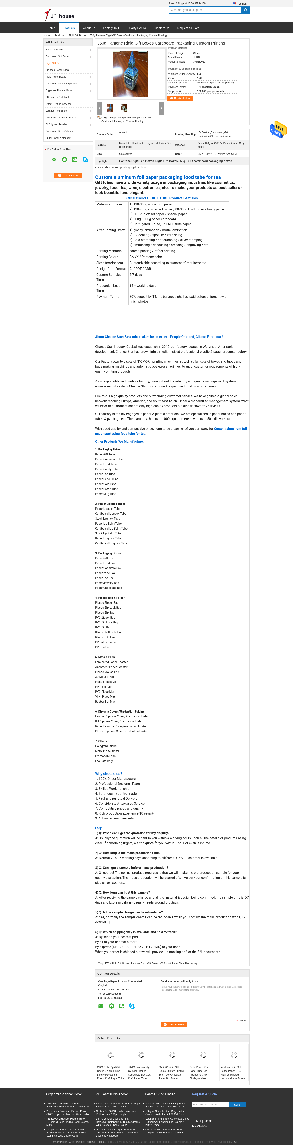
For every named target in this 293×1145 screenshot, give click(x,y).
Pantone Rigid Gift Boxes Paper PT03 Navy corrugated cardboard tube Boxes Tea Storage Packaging (233, 1075)
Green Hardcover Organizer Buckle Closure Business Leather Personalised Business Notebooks (117, 1132)
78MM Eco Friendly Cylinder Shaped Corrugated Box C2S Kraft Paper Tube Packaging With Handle (141, 1075)
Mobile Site (199, 1126)
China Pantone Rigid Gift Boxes (86, 1141)
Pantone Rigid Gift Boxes (144, 963)
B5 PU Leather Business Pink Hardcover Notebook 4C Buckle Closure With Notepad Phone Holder (118, 1121)
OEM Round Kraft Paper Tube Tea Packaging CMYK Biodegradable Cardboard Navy (199, 1075)
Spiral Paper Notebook (58, 138)
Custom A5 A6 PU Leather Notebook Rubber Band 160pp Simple (116, 1113)
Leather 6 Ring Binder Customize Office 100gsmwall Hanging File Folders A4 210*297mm (167, 1121)
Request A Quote (188, 28)
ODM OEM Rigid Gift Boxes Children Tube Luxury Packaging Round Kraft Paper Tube (110, 1073)
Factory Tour (111, 28)
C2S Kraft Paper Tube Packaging (178, 963)
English (244, 3)
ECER (236, 1141)
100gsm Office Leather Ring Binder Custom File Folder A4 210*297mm (164, 1113)
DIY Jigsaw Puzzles (56, 124)
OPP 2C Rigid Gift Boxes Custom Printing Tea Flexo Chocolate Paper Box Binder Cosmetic (171, 1075)
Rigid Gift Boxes (77, 35)
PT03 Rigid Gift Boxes (117, 963)
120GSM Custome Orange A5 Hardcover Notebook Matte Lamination (67, 1105)
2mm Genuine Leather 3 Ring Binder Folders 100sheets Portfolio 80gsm (165, 1105)
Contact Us (162, 28)
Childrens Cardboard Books (61, 117)
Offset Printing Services (58, 104)
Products (69, 28)
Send (237, 1104)
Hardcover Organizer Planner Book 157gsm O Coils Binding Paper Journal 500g (67, 1121)
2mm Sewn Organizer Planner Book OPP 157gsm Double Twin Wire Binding (68, 1113)
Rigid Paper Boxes (56, 76)
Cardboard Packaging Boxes (61, 83)
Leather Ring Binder (57, 110)
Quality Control (137, 28)
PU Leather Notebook (57, 97)
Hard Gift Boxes (54, 49)
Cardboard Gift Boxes (57, 56)
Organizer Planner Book (59, 90)
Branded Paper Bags (57, 70)
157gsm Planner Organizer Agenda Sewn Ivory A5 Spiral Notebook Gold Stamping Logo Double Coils (66, 1132)
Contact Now (182, 98)
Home (51, 28)
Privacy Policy (59, 1141)
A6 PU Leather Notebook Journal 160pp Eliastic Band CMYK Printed (118, 1105)
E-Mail (197, 1121)
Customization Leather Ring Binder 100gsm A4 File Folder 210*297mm (164, 1131)
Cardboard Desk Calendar (60, 131)
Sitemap (208, 1121)
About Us (89, 28)
